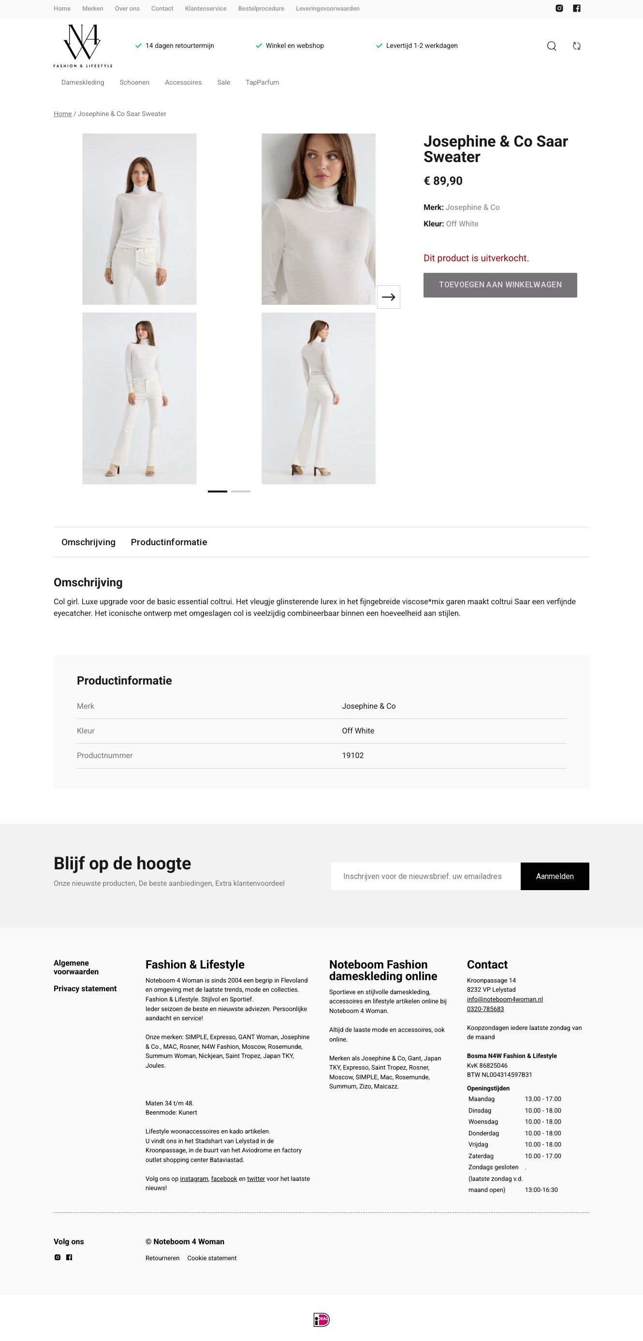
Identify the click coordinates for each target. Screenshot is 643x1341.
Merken (92, 9)
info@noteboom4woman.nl (505, 999)
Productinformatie (169, 542)
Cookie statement (211, 1258)
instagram (194, 1179)
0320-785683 (485, 1009)
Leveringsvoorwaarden (328, 9)
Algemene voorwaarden (76, 967)
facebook (224, 1179)
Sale (224, 83)
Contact (162, 9)
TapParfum (262, 83)
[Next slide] (388, 297)
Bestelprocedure (261, 9)
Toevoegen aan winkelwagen (500, 284)
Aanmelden (555, 876)
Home (62, 9)
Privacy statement (85, 988)
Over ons (127, 9)
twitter (256, 1179)
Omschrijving (88, 542)
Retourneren (162, 1258)
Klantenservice (206, 9)
